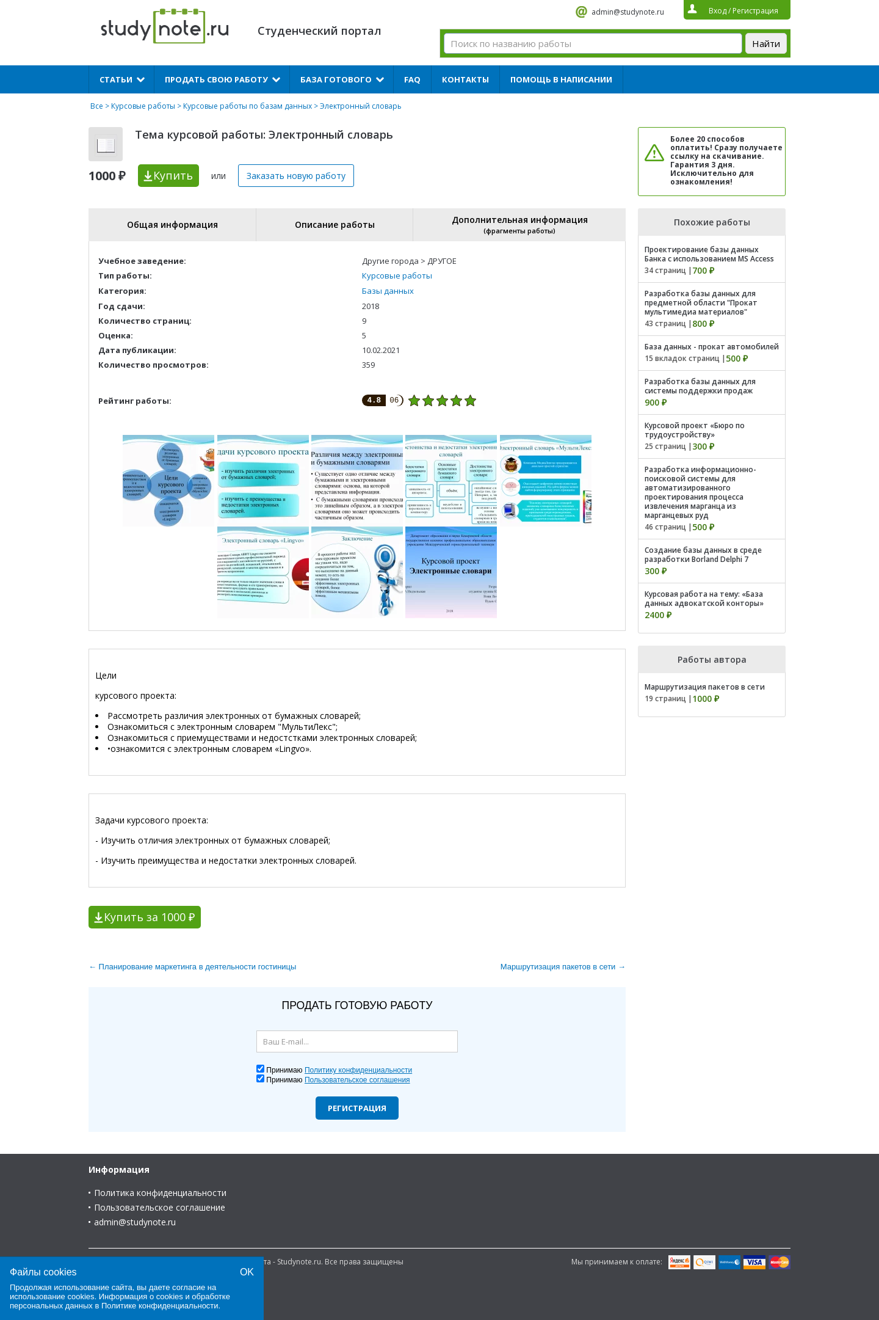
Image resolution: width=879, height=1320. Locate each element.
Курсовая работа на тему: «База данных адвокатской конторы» (704, 598)
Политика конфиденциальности (160, 1192)
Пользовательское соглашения (357, 1080)
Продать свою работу (216, 79)
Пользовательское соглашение (159, 1207)
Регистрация (357, 1108)
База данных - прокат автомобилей (712, 346)
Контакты (465, 79)
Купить (173, 175)
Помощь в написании (561, 79)
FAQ (412, 79)
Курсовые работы (143, 106)
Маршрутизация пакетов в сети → (563, 966)
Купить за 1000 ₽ (149, 917)
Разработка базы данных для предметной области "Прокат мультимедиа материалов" (701, 302)
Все (96, 106)
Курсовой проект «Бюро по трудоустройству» (695, 430)
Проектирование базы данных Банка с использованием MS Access (709, 254)
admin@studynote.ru (627, 12)
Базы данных (388, 290)
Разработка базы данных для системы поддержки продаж (700, 386)
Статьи (115, 79)
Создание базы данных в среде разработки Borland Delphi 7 (703, 554)
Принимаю (339, 1070)
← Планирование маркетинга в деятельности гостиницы (192, 966)
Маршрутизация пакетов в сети (705, 687)
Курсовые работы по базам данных (247, 106)
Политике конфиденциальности (160, 1305)
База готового (336, 79)
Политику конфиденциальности (358, 1070)
